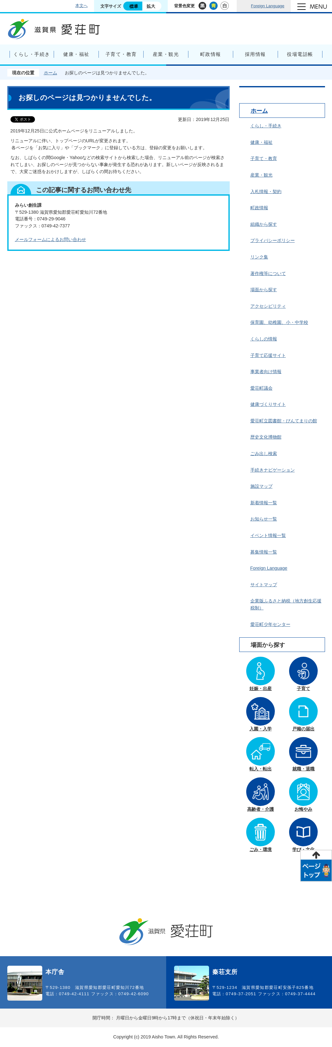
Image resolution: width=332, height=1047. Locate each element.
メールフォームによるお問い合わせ (50, 239)
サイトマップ (263, 584)
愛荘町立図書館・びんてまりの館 (283, 420)
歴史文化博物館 (265, 437)
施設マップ (261, 486)
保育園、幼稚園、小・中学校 (279, 322)
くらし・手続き (265, 125)
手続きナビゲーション (272, 470)
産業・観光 (261, 175)
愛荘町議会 (261, 388)
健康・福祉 (261, 142)
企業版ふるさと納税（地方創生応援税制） (286, 604)
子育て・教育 (263, 158)
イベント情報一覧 (268, 535)
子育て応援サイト (268, 355)
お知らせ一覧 (263, 518)
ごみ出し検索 (263, 453)
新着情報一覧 (263, 502)
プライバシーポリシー (272, 240)
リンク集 (259, 256)
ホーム (50, 72)
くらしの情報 (263, 338)
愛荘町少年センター (270, 624)
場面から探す (263, 289)
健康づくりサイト (268, 404)
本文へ (81, 5)
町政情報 (259, 207)
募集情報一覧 (263, 551)
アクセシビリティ (268, 306)
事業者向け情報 (265, 371)
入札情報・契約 (265, 191)
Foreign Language (267, 5)
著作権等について (268, 273)
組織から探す (263, 224)
